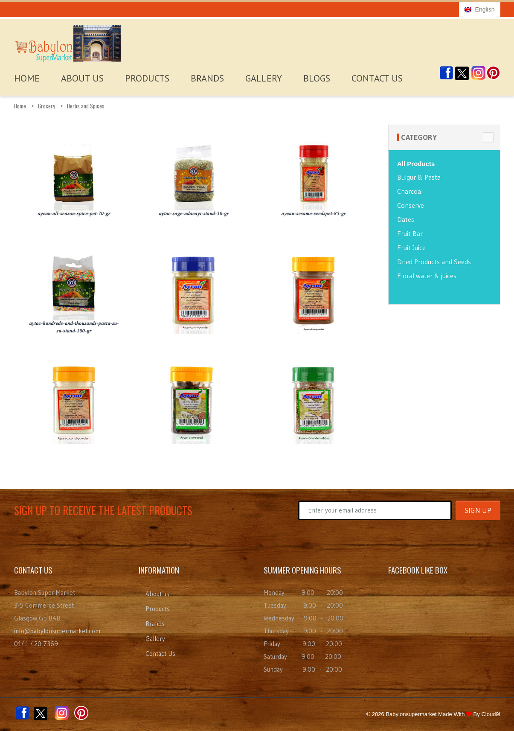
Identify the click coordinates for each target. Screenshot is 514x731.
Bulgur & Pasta (419, 177)
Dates (405, 219)
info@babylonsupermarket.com (57, 631)
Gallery (263, 78)
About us (157, 594)
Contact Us (377, 78)
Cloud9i (490, 714)
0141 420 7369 (36, 644)
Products (147, 78)
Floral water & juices (426, 275)
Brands (207, 78)
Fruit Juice (411, 247)
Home (20, 106)
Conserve (410, 205)
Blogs (316, 78)
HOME (27, 78)
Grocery (46, 106)
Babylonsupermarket (411, 714)
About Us (82, 78)
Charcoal (410, 191)
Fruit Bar (410, 233)
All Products (416, 163)
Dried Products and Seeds (434, 261)
